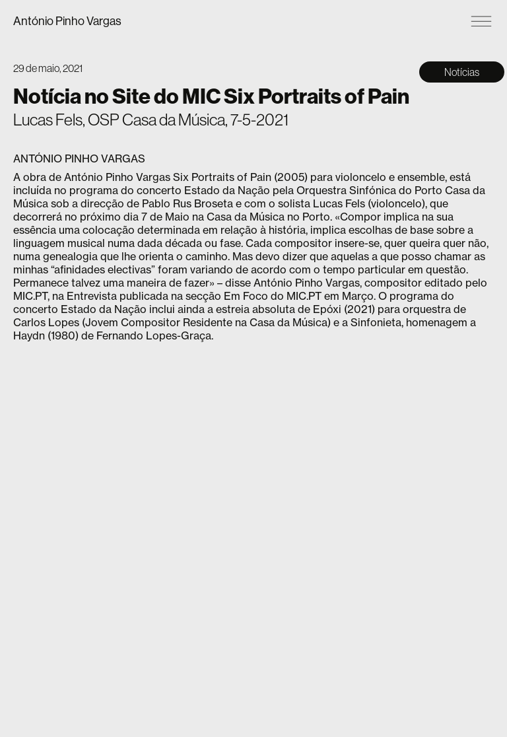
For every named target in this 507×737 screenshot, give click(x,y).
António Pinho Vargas (67, 20)
